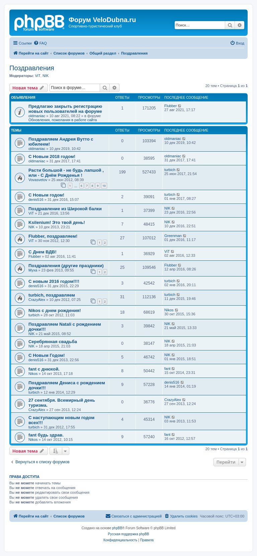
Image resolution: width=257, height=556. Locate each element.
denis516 (36, 199)
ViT (37, 76)
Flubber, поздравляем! (52, 236)
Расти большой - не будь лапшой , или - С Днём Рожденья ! (66, 173)
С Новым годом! (46, 194)
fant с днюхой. (44, 369)
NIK (45, 76)
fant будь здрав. (46, 435)
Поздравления (31, 68)
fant (167, 369)
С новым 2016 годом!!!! (53, 281)
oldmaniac (36, 116)
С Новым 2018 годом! (51, 156)
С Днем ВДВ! (42, 251)
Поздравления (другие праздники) (66, 265)
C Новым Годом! (46, 355)
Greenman (173, 236)
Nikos (169, 310)
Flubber (170, 106)
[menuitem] (40, 43)
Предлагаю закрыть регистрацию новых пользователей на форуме (65, 109)
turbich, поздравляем (51, 295)
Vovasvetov (37, 180)
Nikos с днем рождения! (54, 310)
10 (104, 185)
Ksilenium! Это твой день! (56, 222)
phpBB (117, 528)
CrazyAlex (36, 300)
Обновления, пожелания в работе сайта (62, 120)
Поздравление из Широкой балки (65, 208)
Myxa (32, 270)
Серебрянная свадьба (52, 341)
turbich (169, 170)
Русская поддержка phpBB (128, 534)
